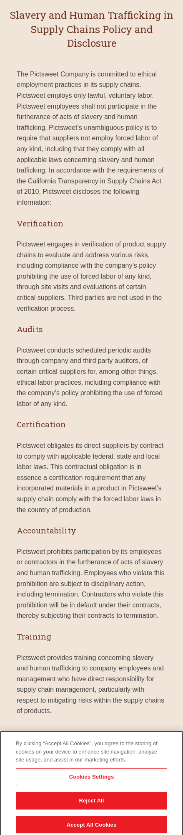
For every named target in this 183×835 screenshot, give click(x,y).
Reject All (91, 803)
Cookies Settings (91, 779)
